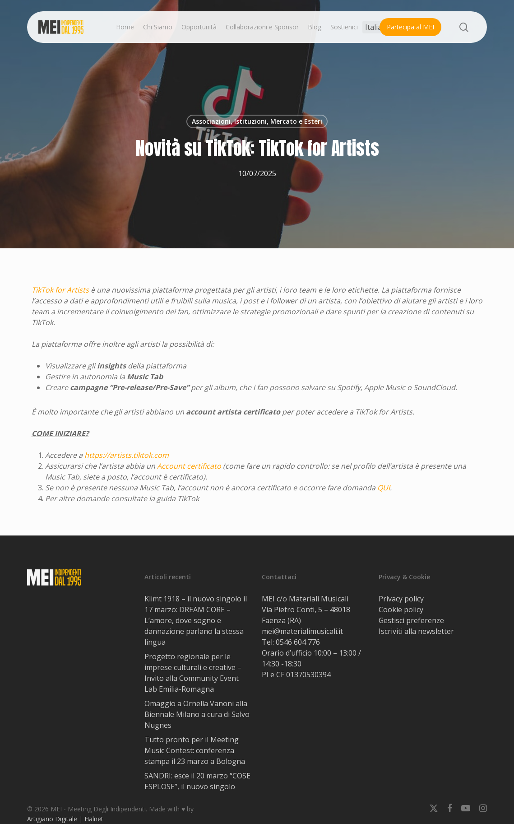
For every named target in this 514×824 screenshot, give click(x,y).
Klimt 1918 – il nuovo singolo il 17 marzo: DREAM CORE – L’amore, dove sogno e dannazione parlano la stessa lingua (195, 620)
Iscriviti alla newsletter (416, 631)
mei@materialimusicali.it (302, 631)
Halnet (93, 819)
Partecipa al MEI (410, 27)
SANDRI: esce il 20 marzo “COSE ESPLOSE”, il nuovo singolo (197, 781)
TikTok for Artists (60, 290)
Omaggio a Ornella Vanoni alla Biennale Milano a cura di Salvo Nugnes (197, 714)
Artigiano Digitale (52, 819)
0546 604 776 (298, 642)
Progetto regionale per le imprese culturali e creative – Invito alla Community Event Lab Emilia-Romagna (192, 673)
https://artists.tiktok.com (126, 455)
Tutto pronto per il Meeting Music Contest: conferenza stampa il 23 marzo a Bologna (194, 750)
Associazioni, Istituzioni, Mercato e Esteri (257, 121)
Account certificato (189, 466)
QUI (383, 488)
